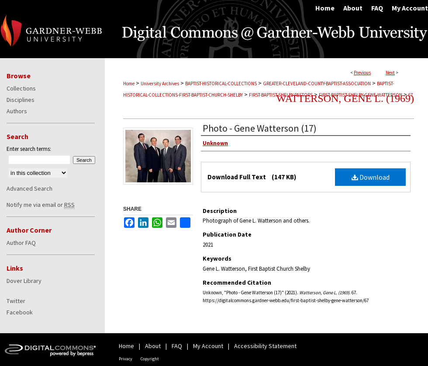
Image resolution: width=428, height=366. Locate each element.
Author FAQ (21, 243)
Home (129, 83)
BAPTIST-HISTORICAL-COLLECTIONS (221, 83)
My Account (208, 346)
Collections (21, 88)
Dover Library (24, 281)
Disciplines (21, 100)
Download (371, 177)
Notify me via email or (41, 205)
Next (390, 73)
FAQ (177, 346)
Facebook (20, 312)
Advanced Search (29, 188)
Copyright (150, 359)
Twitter (16, 301)
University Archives (160, 83)
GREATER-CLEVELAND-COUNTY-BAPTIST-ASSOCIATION (317, 83)
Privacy (125, 359)
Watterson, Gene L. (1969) (345, 98)
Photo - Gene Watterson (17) (260, 128)
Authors (17, 111)
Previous (362, 73)
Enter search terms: (29, 149)
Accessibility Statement (265, 346)
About (153, 346)
